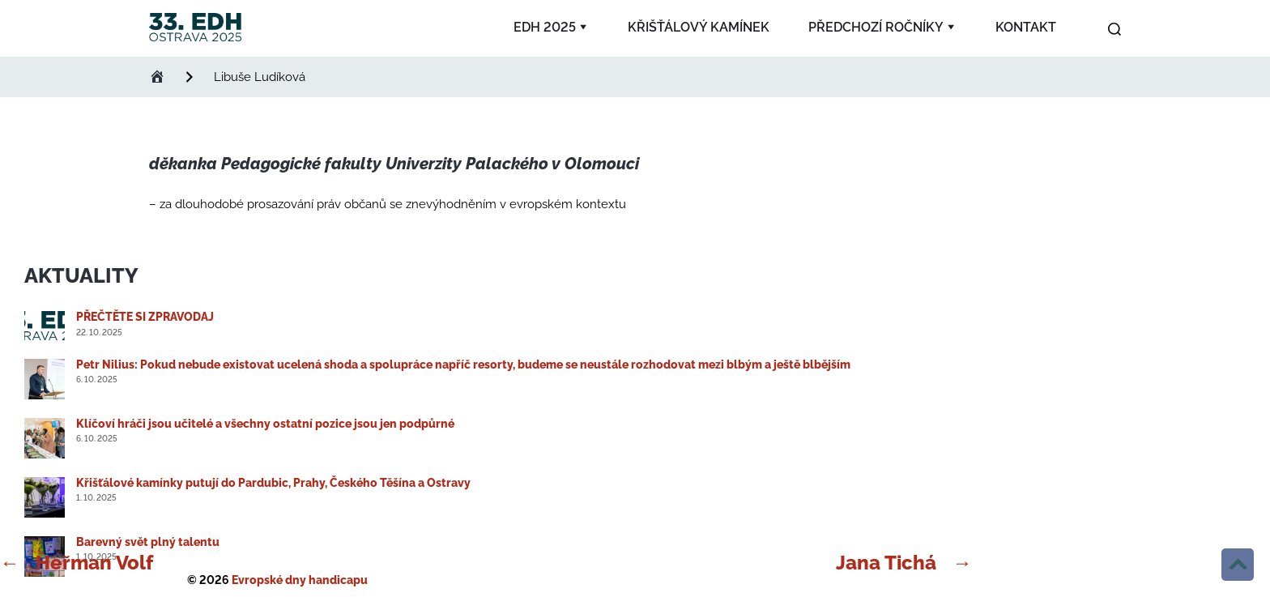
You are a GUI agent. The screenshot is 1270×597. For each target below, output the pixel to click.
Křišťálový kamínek (698, 27)
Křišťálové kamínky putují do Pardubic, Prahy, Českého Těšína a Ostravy (273, 482)
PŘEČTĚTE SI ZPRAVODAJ (145, 316)
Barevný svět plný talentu (147, 541)
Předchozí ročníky (876, 27)
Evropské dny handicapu (300, 580)
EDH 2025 (545, 27)
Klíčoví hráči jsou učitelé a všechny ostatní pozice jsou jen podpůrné (265, 423)
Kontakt (1025, 27)
